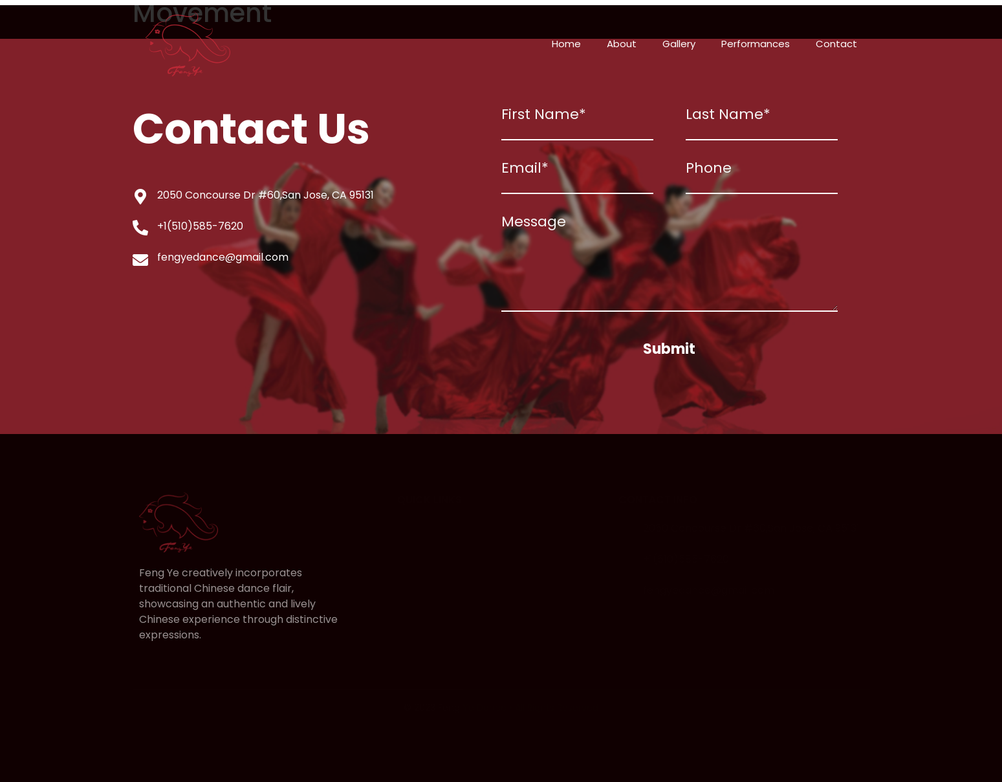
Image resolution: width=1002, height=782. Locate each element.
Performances (755, 43)
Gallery (678, 43)
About (622, 43)
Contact (836, 43)
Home (566, 43)
